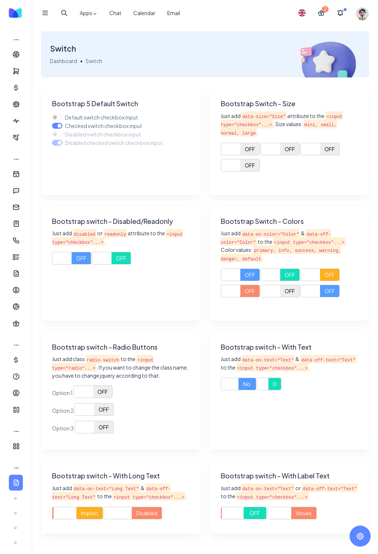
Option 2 (63, 410)
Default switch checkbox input (101, 117)
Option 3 (63, 428)
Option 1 (62, 392)
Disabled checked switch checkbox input (114, 142)
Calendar (144, 13)
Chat (115, 13)
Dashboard (63, 61)
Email (173, 13)
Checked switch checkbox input (103, 125)
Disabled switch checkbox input (103, 134)
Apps (88, 13)
